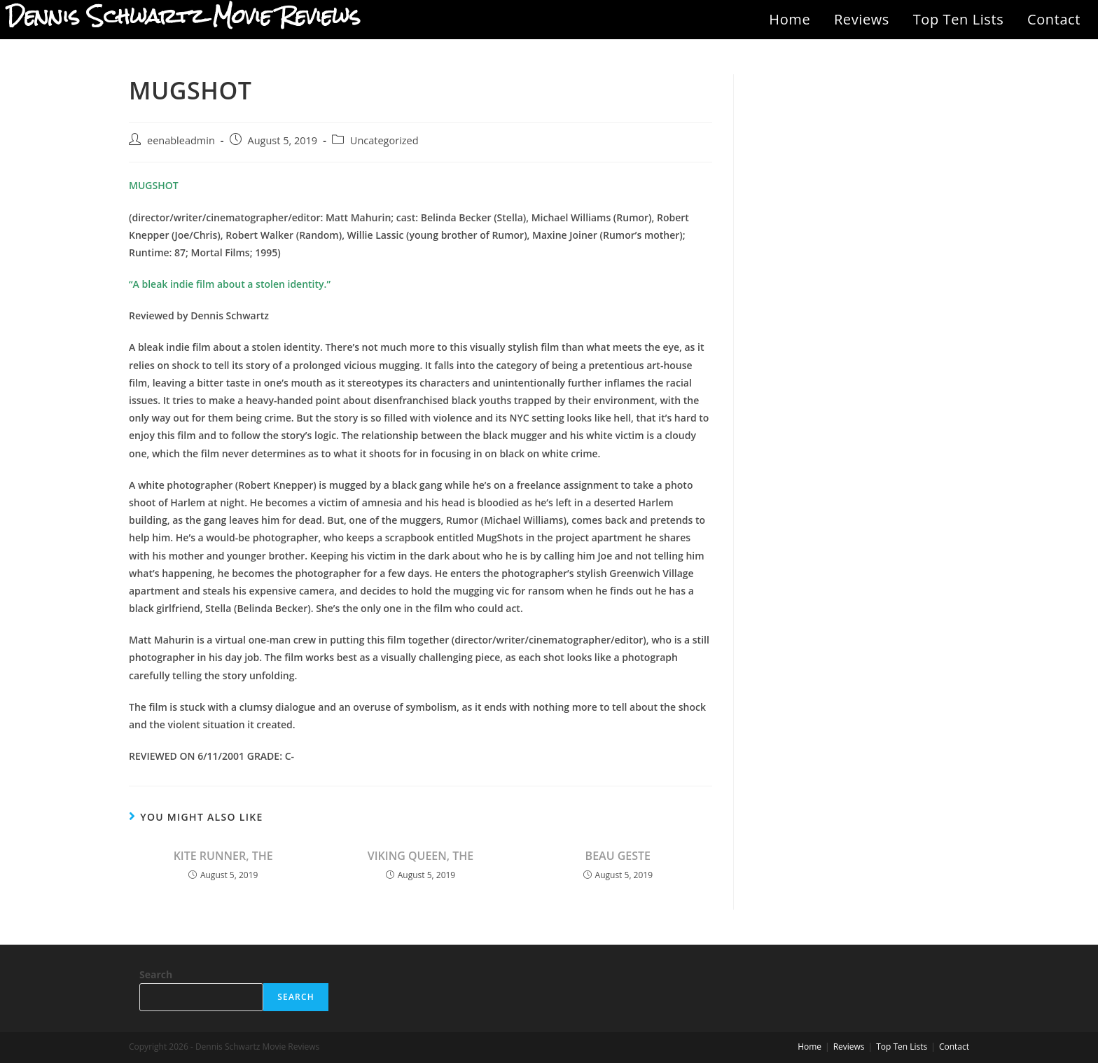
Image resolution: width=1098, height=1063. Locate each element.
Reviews (861, 19)
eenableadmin (181, 140)
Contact (1053, 19)
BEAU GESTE (618, 855)
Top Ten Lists (958, 19)
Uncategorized (384, 140)
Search (155, 974)
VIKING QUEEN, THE (421, 855)
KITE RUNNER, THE (223, 855)
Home (789, 19)
